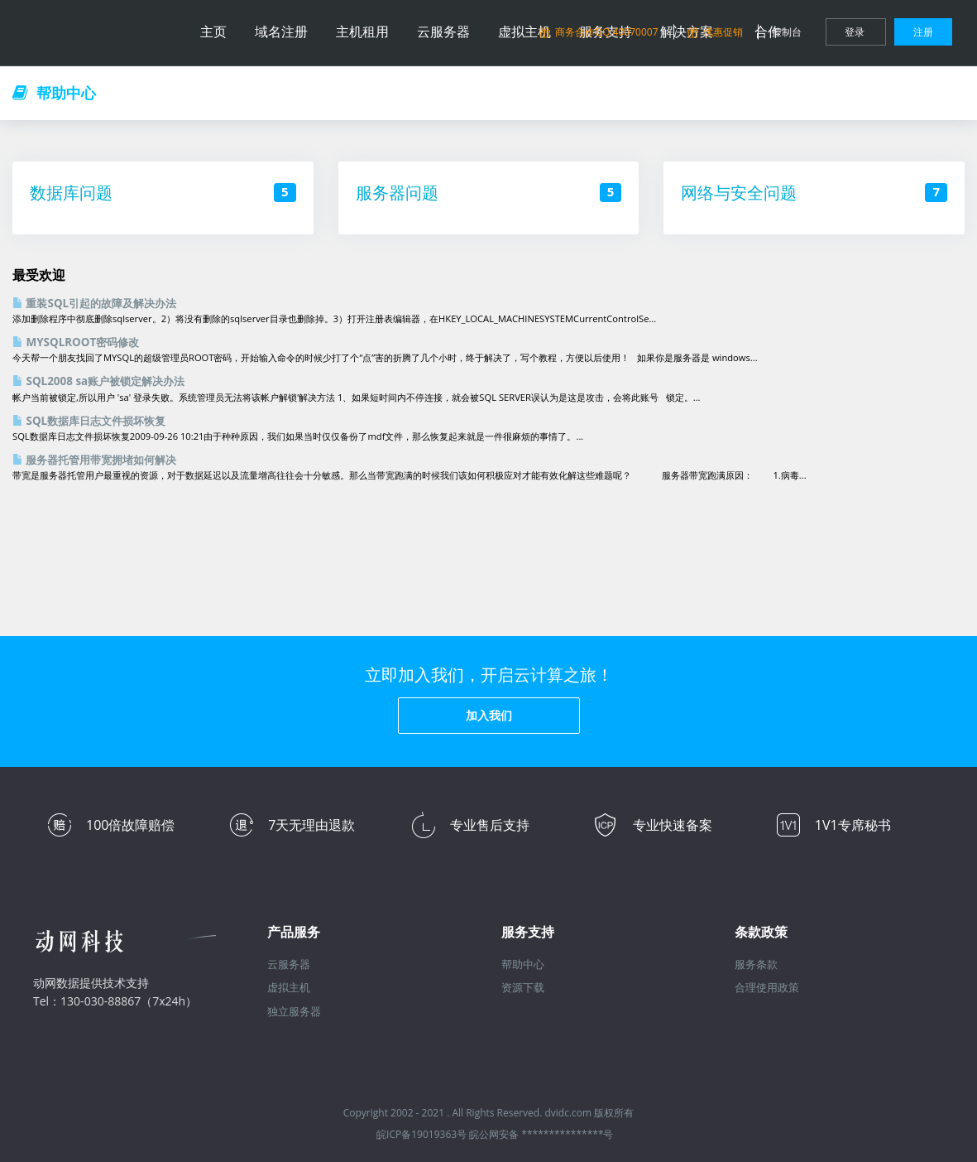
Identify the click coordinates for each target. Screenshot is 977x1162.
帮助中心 (522, 964)
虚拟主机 (288, 987)
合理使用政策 (767, 987)
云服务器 (443, 31)
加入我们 (489, 715)
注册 (923, 32)
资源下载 (522, 987)
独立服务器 (294, 1011)
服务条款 (756, 964)
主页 (213, 31)
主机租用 (362, 31)
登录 (856, 32)
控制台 (788, 32)
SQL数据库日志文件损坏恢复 (88, 420)
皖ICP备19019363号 (421, 1134)
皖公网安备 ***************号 (541, 1134)
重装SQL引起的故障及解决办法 (94, 303)
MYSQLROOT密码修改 (75, 342)
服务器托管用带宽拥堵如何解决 (94, 459)
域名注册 (281, 31)
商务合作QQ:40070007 (600, 32)
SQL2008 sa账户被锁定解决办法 (98, 381)
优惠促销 (716, 32)
